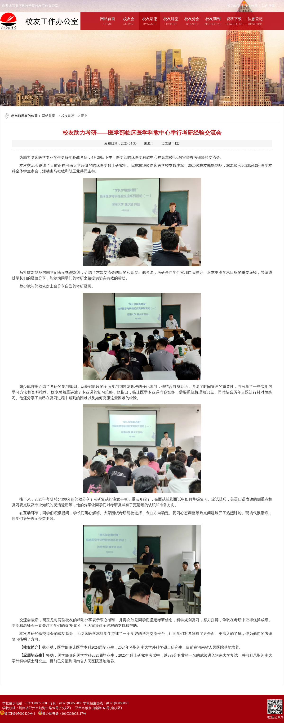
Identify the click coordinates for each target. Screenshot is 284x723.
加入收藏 (251, 6)
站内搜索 (268, 6)
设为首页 (233, 6)
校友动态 (68, 116)
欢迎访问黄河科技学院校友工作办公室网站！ (35, 6)
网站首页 (48, 116)
